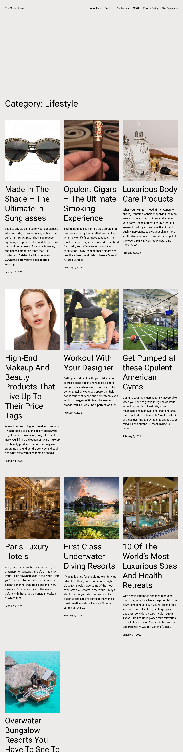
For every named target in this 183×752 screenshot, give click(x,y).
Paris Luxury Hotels (27, 551)
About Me (95, 8)
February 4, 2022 (73, 412)
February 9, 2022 (14, 272)
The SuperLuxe (170, 8)
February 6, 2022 (132, 252)
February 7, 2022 (73, 267)
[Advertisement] (91, 57)
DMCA (135, 8)
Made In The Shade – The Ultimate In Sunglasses (27, 204)
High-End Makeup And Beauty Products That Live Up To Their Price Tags (30, 386)
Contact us (123, 8)
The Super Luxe (14, 8)
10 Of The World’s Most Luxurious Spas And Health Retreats (150, 566)
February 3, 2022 (132, 436)
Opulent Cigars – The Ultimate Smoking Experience (90, 204)
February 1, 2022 (73, 615)
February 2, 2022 (14, 606)
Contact (109, 8)
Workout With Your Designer (88, 362)
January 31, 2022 (132, 634)
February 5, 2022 (14, 460)
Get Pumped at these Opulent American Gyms (149, 372)
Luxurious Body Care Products (150, 194)
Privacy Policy (150, 8)
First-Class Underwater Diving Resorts (89, 556)
